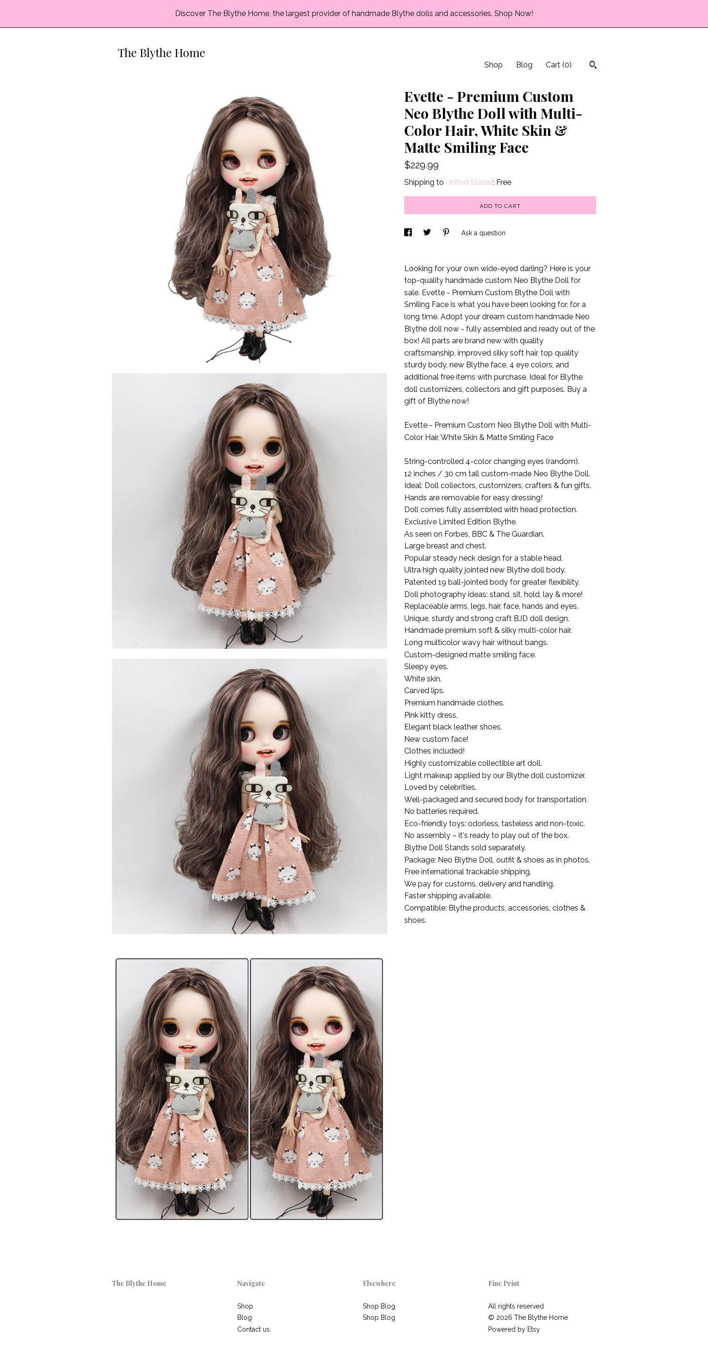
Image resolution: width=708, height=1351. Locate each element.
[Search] (593, 66)
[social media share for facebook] (409, 233)
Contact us (253, 1329)
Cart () (559, 64)
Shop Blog (379, 1306)
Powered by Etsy (514, 1329)
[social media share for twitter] (428, 233)
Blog (524, 64)
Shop (493, 64)
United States (469, 182)
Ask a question (483, 233)
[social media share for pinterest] (447, 233)
